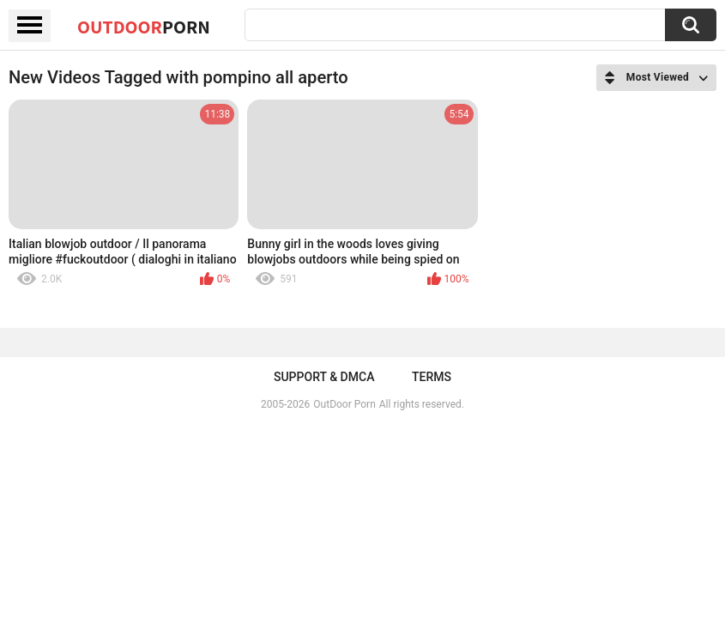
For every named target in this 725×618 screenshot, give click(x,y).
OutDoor (143, 27)
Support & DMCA (324, 377)
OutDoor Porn (344, 404)
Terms (431, 377)
